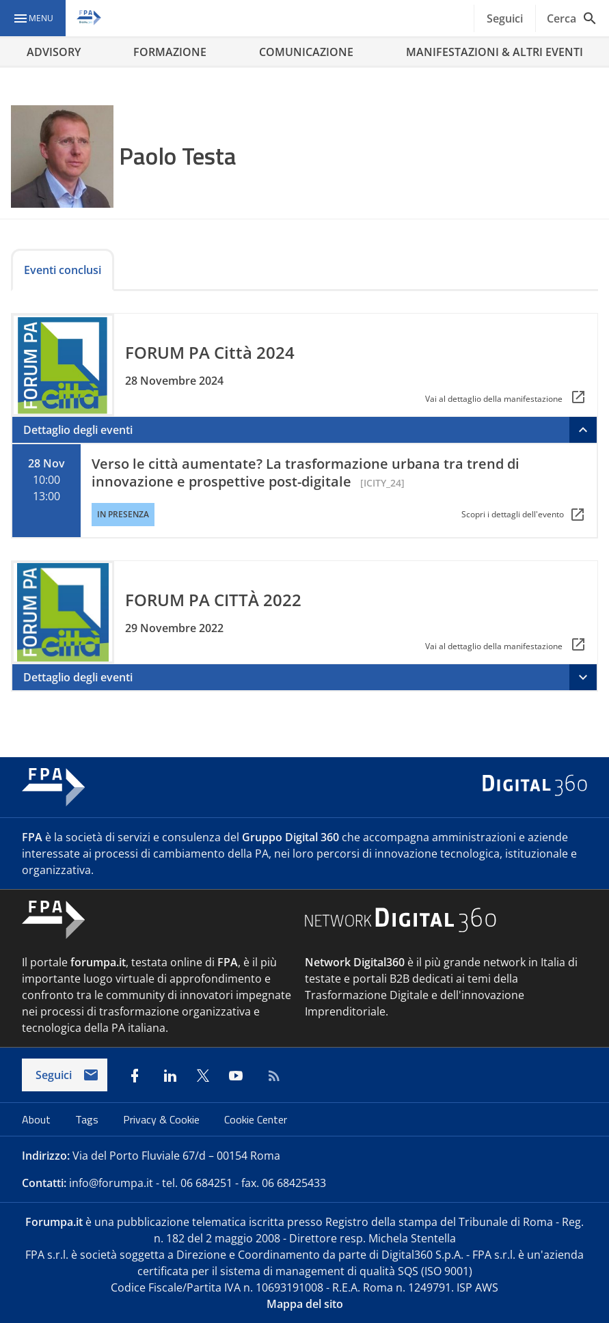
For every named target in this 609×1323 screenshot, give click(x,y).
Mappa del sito (305, 1303)
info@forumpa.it (111, 1182)
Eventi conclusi (62, 269)
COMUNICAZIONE (306, 51)
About (37, 1119)
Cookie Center (255, 1119)
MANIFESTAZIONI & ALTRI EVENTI (494, 51)
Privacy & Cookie (162, 1119)
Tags (88, 1119)
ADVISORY (54, 51)
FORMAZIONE (169, 51)
